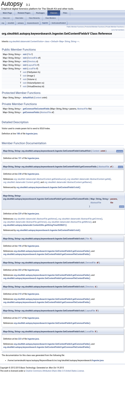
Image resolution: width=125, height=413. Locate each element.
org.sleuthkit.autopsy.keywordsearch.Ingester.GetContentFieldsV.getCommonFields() (52, 251)
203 (20, 270)
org (3, 23)
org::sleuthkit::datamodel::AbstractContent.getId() (89, 179)
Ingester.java (31, 133)
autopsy (21, 23)
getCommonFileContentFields (36, 109)
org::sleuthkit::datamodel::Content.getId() (21, 182)
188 (18, 133)
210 (20, 294)
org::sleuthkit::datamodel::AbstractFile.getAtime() (35, 219)
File (29, 54)
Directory (32, 61)
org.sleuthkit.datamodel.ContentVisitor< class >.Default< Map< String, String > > (44, 41)
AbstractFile (82, 109)
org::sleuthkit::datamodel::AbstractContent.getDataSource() (40, 179)
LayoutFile (32, 65)
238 (20, 174)
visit (25, 54)
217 (20, 318)
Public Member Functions (75, 27)
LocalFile (32, 68)
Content (37, 97)
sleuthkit (11, 23)
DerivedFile (33, 58)
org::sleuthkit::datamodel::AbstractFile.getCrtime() (80, 219)
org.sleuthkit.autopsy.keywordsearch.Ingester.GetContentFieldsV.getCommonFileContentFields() (46, 254)
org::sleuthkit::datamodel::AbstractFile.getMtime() (70, 222)
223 (20, 339)
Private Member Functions (114, 27)
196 (20, 246)
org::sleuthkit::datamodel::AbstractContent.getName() (68, 182)
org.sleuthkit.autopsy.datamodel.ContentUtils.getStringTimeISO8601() (35, 225)
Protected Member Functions (95, 27)
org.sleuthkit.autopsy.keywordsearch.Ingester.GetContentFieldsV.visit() (48, 187)
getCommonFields (31, 112)
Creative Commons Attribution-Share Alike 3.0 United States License (54, 371)
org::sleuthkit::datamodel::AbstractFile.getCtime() (25, 222)
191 (20, 158)
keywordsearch (33, 23)
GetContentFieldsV (59, 23)
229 (20, 214)
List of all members (117, 30)
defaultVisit (28, 97)
